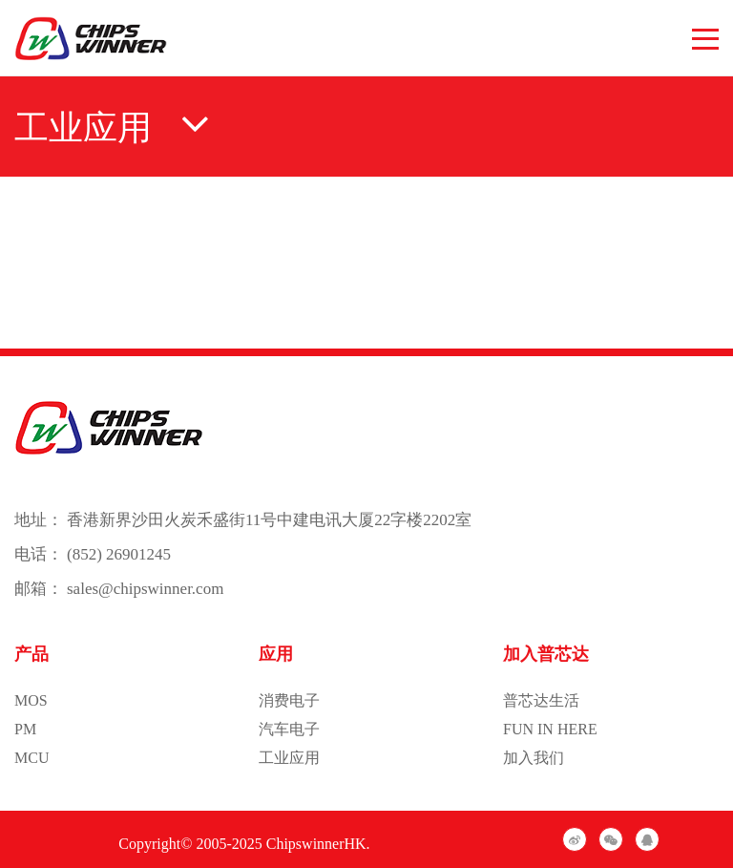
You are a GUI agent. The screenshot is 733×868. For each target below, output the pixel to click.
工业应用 (289, 758)
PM (25, 729)
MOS (31, 700)
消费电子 (289, 700)
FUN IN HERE (550, 729)
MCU (31, 758)
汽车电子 (289, 729)
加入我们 (533, 758)
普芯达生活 (541, 700)
